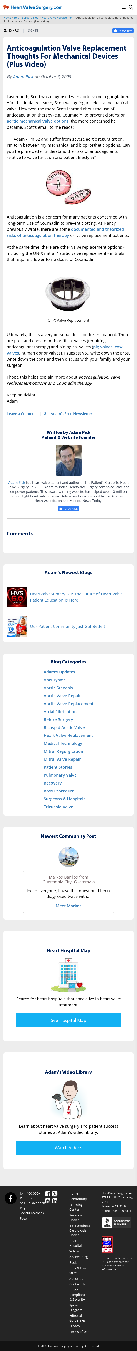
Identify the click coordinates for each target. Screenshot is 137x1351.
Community (78, 1199)
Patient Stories (58, 767)
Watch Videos (68, 1148)
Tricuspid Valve (58, 806)
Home (7, 17)
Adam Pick (23, 76)
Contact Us (77, 1284)
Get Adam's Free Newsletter (68, 413)
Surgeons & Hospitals (64, 799)
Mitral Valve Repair (62, 759)
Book (73, 1262)
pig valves (102, 347)
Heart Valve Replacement (57, 17)
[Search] (131, 7)
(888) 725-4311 (121, 1211)
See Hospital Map (68, 1020)
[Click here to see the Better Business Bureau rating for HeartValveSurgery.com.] (118, 1222)
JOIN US (11, 30)
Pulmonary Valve (60, 775)
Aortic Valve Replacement (69, 703)
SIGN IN (33, 30)
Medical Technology (63, 743)
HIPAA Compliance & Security (78, 1295)
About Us (76, 1278)
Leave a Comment (22, 413)
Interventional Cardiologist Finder (80, 1230)
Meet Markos (69, 906)
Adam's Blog (78, 1257)
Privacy (74, 1326)
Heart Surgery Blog (26, 17)
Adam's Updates (59, 672)
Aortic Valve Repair (62, 695)
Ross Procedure (59, 791)
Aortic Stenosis (58, 687)
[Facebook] (10, 1198)
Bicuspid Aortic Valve (64, 727)
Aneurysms (55, 680)
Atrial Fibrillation (60, 711)
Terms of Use (79, 1331)
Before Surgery (58, 719)
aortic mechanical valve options (38, 121)
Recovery (53, 783)
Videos (74, 1251)
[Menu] (123, 7)
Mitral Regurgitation (63, 751)
